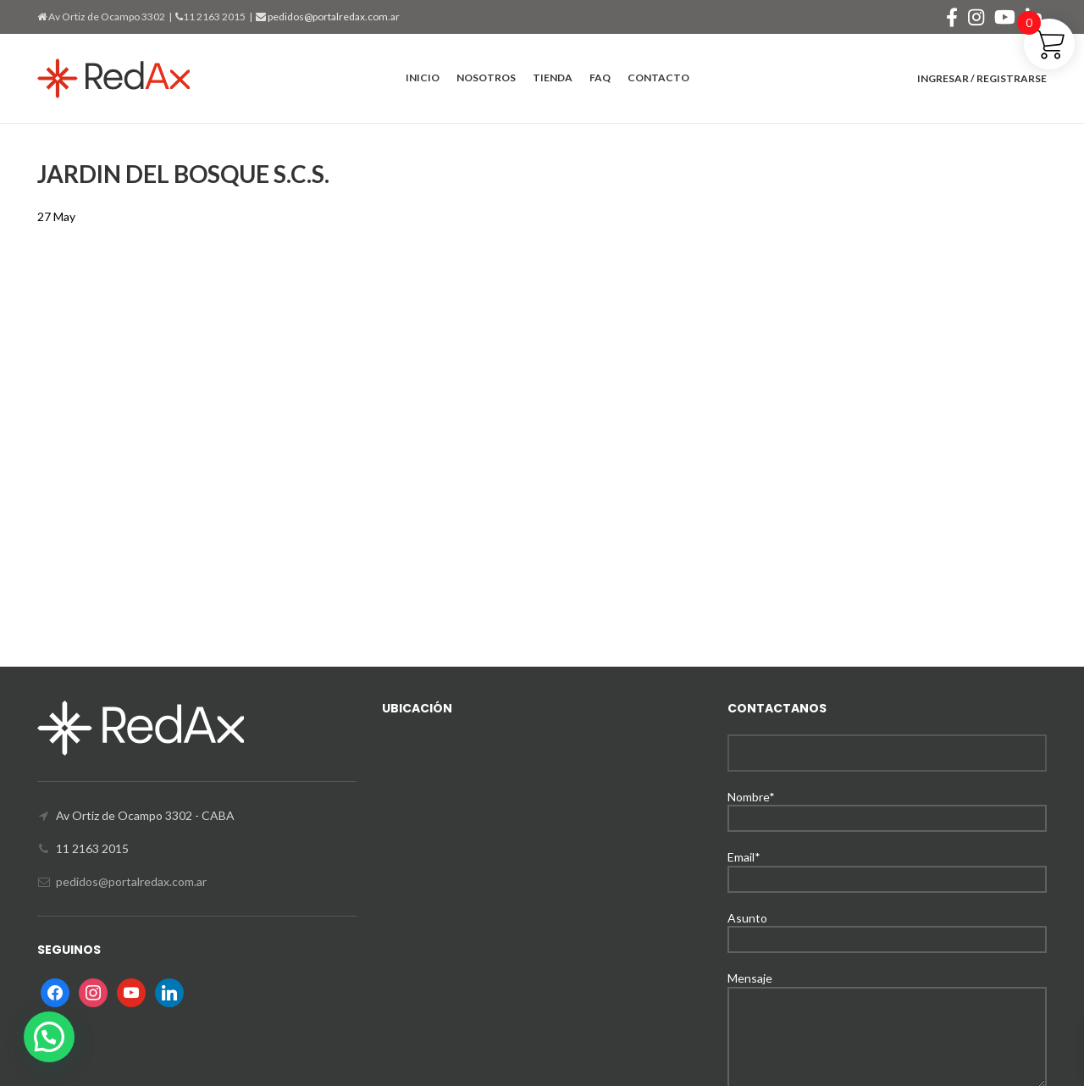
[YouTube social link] (1004, 17)
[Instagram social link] (976, 17)
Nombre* (887, 807)
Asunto (887, 928)
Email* (887, 867)
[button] (49, 1036)
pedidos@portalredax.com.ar (333, 16)
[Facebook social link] (952, 17)
